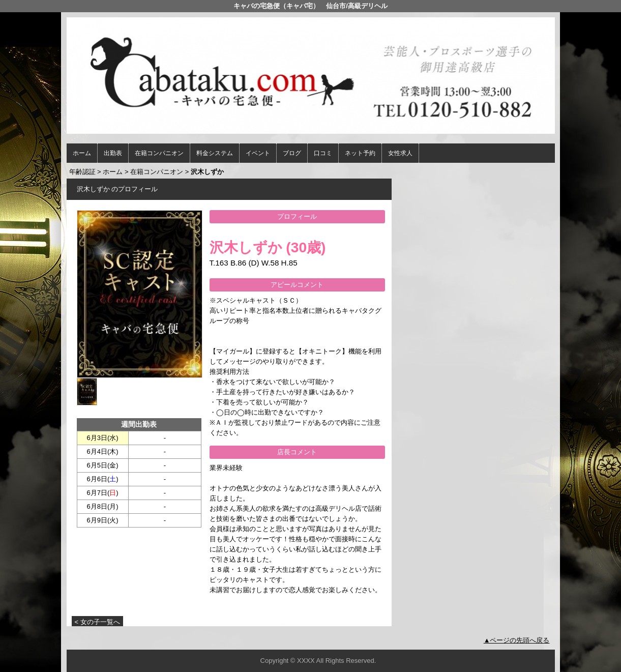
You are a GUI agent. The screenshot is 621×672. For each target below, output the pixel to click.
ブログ (292, 153)
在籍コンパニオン (159, 153)
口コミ (323, 153)
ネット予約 (360, 153)
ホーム (82, 153)
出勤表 (113, 153)
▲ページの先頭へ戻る (517, 640)
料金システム (214, 153)
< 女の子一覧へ (97, 622)
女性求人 (400, 153)
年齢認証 (82, 172)
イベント (258, 153)
